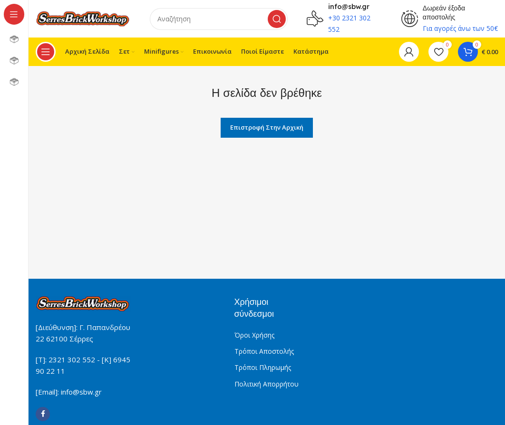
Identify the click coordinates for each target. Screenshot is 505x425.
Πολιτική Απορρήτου (266, 383)
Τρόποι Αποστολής (264, 351)
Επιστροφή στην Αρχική (266, 127)
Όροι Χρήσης (254, 335)
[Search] (219, 19)
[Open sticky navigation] (45, 52)
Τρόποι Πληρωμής (262, 367)
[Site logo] (83, 18)
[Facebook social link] (43, 414)
